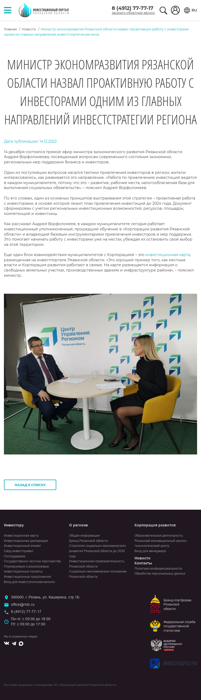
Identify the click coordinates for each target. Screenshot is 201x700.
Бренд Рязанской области (88, 541)
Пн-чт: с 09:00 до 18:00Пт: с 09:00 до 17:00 (31, 621)
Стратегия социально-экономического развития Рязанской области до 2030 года (97, 551)
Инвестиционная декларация (26, 541)
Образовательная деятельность (159, 535)
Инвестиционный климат (22, 546)
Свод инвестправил (18, 551)
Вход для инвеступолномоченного (29, 582)
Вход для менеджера (150, 551)
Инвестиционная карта (21, 535)
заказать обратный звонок (133, 13)
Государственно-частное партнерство (32, 561)
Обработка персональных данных (160, 573)
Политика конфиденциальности (158, 568)
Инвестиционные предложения (27, 577)
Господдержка (14, 556)
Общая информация (84, 535)
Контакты (143, 563)
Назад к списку (30, 485)
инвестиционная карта (168, 254)
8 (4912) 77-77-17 (132, 8)
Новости (29, 29)
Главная (10, 29)
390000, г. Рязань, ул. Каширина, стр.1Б (45, 597)
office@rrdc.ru (23, 604)
